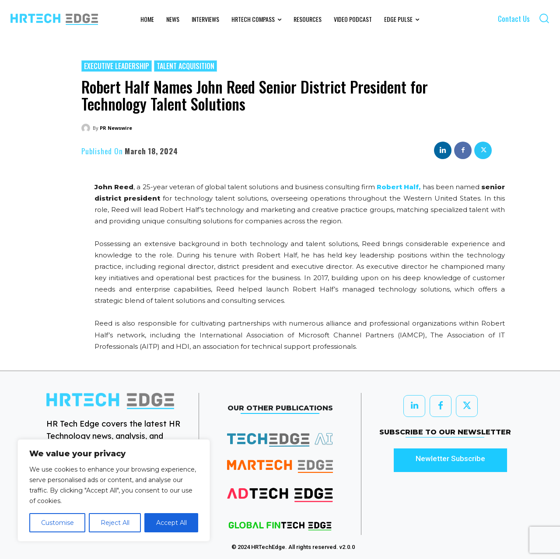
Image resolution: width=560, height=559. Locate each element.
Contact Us (514, 18)
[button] (544, 18)
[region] (114, 490)
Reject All (115, 523)
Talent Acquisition (185, 66)
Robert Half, (398, 187)
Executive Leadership (116, 66)
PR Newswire (116, 128)
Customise (57, 523)
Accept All (171, 523)
